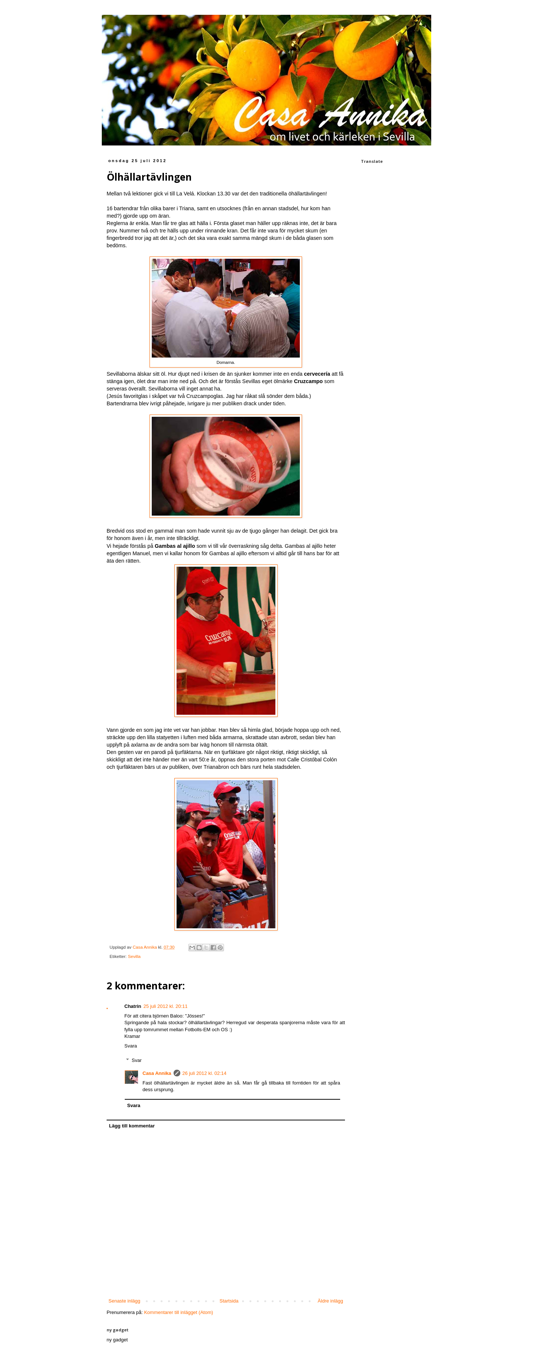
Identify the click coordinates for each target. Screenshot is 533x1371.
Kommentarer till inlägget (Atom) (178, 1312)
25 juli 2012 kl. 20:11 (166, 1006)
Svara (130, 1046)
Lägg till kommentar (132, 1126)
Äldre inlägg (330, 1301)
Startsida (228, 1301)
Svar (137, 1060)
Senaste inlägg (124, 1301)
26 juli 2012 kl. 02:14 (204, 1073)
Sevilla (134, 956)
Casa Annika (157, 1073)
